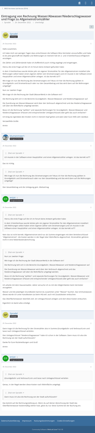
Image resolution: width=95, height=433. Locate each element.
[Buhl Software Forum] (1, 3)
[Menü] (91, 3)
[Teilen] (91, 27)
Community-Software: (47, 429)
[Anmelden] (85, 3)
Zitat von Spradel (15, 153)
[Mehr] (91, 43)
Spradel (7, 22)
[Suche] (79, 3)
